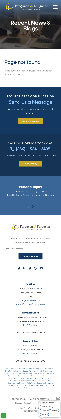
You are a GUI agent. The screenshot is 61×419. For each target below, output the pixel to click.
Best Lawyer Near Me (20, 368)
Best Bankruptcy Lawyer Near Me (41, 368)
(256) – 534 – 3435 (30, 149)
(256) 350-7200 (37, 361)
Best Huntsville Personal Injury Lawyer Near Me (30, 195)
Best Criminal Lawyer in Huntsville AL (21, 375)
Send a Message (30, 121)
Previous (28, 206)
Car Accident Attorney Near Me (43, 371)
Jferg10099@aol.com (30, 300)
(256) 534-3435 (34, 288)
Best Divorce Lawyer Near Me (38, 388)
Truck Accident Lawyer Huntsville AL (30, 385)
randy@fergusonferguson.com (31, 304)
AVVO (8, 368)
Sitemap (18, 403)
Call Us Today (30, 164)
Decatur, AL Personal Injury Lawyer (30, 191)
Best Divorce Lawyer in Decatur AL (42, 373)
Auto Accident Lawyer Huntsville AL (30, 378)
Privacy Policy (29, 403)
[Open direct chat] (57, 398)
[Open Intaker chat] (42, 418)
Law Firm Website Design (30, 408)
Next (32, 206)
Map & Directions (30, 325)
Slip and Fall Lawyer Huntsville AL (34, 380)
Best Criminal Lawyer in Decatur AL (18, 371)
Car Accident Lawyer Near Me (17, 373)
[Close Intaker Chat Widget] (59, 398)
